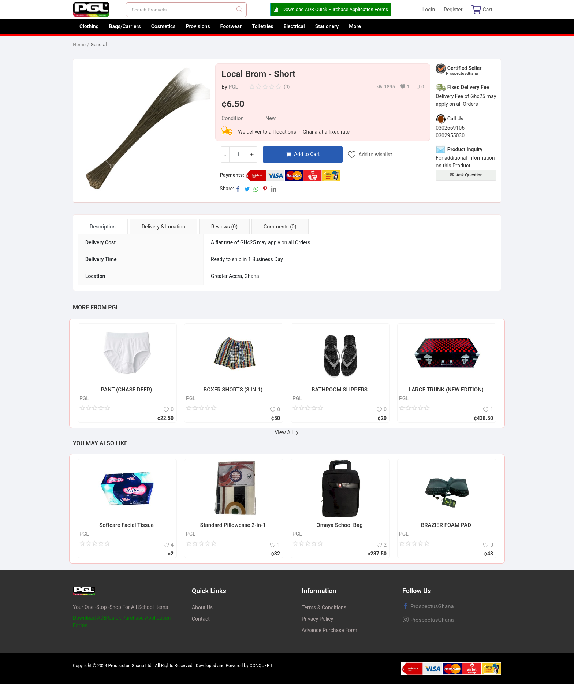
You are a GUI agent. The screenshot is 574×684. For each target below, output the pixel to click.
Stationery (327, 26)
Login (428, 9)
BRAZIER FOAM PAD (446, 525)
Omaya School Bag (339, 525)
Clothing (89, 26)
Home (79, 44)
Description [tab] (103, 227)
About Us (202, 607)
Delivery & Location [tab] (163, 227)
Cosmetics (163, 26)
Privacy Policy (317, 619)
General (98, 44)
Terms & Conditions (324, 607)
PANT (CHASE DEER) (126, 389)
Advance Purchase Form (329, 630)
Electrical (294, 26)
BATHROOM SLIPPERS (340, 389)
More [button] (355, 26)
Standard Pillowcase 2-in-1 (233, 525)
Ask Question (466, 175)
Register (453, 9)
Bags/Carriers (125, 26)
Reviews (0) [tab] (224, 227)
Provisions (198, 26)
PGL (233, 87)
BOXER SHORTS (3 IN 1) (233, 389)
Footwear (231, 26)
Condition (232, 118)
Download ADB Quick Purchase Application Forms (330, 9)
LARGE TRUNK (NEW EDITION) (446, 389)
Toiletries (262, 26)
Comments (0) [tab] (280, 227)
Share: (227, 189)
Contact (201, 619)
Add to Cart (303, 154)
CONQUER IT (262, 665)
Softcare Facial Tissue (126, 525)
